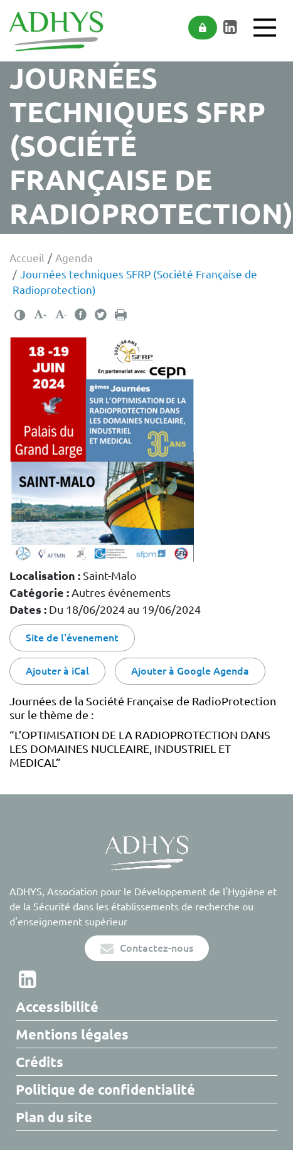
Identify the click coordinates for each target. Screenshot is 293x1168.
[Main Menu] (265, 27)
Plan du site (54, 1117)
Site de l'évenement (72, 637)
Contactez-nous (146, 948)
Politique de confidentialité (105, 1089)
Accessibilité (57, 1006)
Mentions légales (72, 1034)
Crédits (39, 1062)
